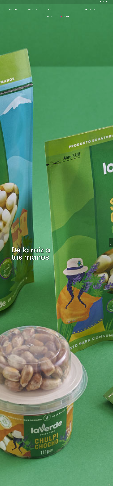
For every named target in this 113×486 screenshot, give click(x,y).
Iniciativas (89, 10)
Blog (50, 10)
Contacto (48, 16)
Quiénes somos (31, 10)
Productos (13, 10)
